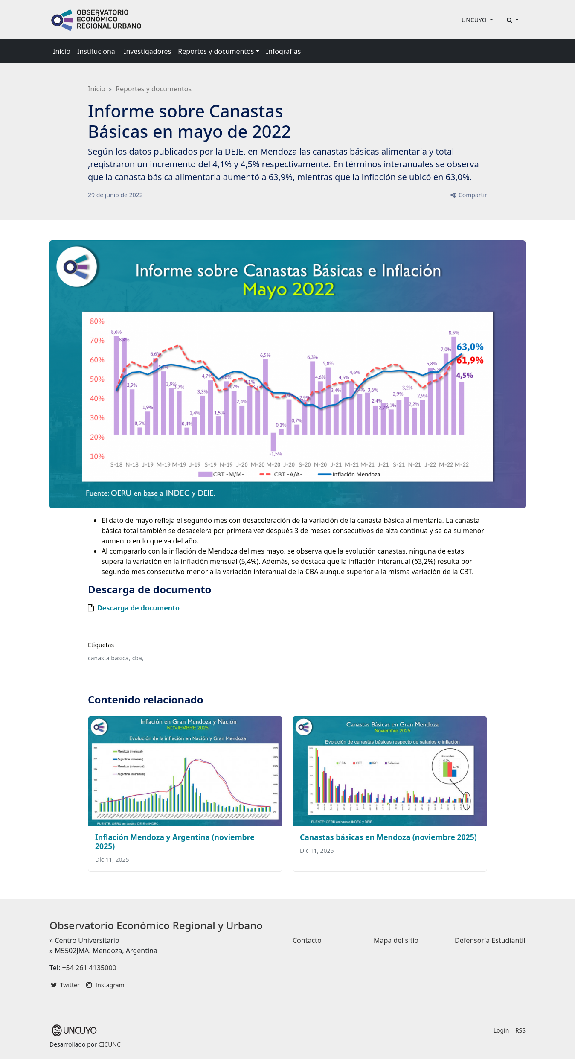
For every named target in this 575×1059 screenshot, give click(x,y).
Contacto (307, 940)
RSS (520, 1030)
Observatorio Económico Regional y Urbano (156, 925)
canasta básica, (109, 658)
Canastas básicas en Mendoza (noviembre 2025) (388, 837)
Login (501, 1030)
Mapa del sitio (396, 940)
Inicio (61, 51)
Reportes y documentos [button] (216, 51)
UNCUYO (475, 20)
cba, (138, 658)
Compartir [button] (468, 195)
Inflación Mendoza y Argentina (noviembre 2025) (175, 841)
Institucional (97, 51)
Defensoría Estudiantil (490, 940)
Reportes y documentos (154, 88)
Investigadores (147, 51)
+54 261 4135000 (89, 967)
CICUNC (110, 1044)
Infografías (283, 51)
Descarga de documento (138, 608)
